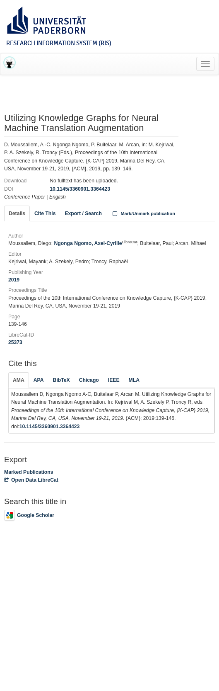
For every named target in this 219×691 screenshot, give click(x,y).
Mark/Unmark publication (143, 213)
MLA (134, 380)
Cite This (44, 213)
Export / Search (83, 213)
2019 (13, 280)
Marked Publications (28, 472)
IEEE (114, 380)
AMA (18, 380)
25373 (15, 342)
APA (39, 380)
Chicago (89, 380)
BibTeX (61, 380)
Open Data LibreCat (31, 480)
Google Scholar (29, 515)
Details (17, 213)
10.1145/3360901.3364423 (80, 189)
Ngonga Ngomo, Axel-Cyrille (95, 243)
